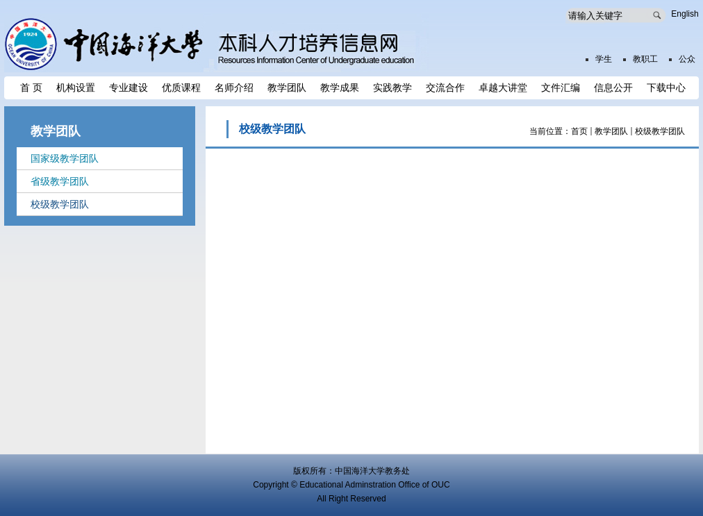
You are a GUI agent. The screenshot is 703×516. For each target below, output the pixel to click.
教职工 (645, 59)
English (684, 14)
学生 (603, 59)
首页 (579, 131)
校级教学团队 (660, 131)
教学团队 (611, 131)
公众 (687, 59)
